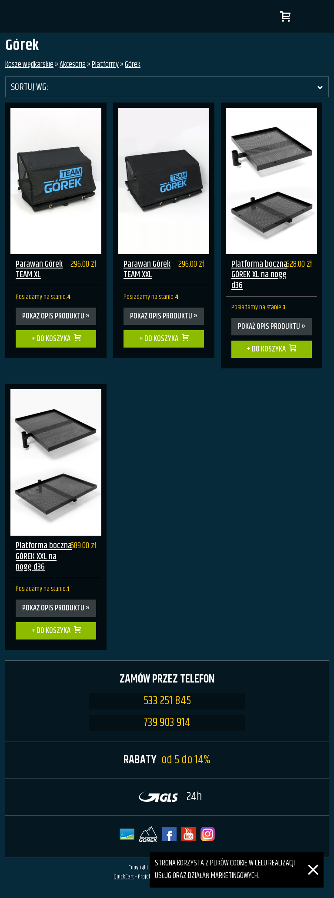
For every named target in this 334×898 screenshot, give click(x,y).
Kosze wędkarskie (29, 65)
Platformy (105, 65)
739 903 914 (167, 723)
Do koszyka (53, 339)
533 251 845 (167, 701)
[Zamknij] (313, 858)
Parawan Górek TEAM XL (39, 270)
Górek (132, 65)
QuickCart (124, 876)
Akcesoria (73, 65)
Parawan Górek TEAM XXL (147, 270)
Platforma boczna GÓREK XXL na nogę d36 (44, 556)
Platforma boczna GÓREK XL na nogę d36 (259, 275)
